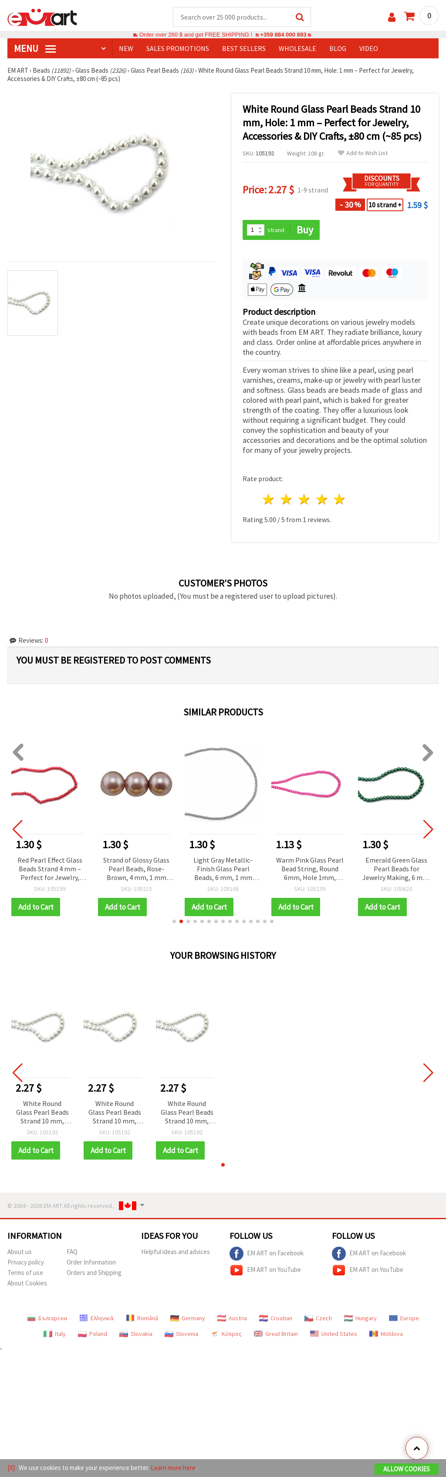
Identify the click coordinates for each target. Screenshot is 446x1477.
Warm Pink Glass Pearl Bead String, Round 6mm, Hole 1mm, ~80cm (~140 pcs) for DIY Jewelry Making (310, 869)
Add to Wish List (363, 153)
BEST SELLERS (244, 48)
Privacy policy (25, 1262)
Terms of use (25, 1272)
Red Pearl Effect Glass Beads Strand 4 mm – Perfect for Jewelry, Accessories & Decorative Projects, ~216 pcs (49, 869)
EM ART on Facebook (267, 1254)
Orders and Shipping (94, 1272)
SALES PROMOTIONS (177, 48)
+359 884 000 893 (283, 34)
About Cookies (27, 1283)
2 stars (287, 499)
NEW (126, 48)
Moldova (386, 1333)
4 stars (322, 499)
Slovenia (181, 1334)
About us (19, 1252)
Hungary (360, 1318)
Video (368, 48)
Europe (404, 1318)
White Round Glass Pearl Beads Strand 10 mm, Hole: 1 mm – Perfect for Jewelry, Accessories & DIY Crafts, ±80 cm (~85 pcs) (42, 1112)
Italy (55, 1334)
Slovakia (135, 1334)
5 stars (340, 499)
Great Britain (276, 1333)
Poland (92, 1334)
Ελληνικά (96, 1318)
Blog (337, 48)
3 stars (304, 499)
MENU (35, 48)
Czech (318, 1318)
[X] (11, 1468)
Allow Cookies (406, 1469)
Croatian (275, 1318)
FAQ (72, 1252)
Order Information (91, 1262)
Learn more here (173, 1468)
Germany (187, 1318)
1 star (269, 499)
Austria (232, 1318)
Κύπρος (226, 1333)
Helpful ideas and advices (175, 1252)
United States (333, 1333)
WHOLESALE (297, 48)
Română (142, 1318)
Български (47, 1318)
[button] (174, 921)
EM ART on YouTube (265, 1270)
